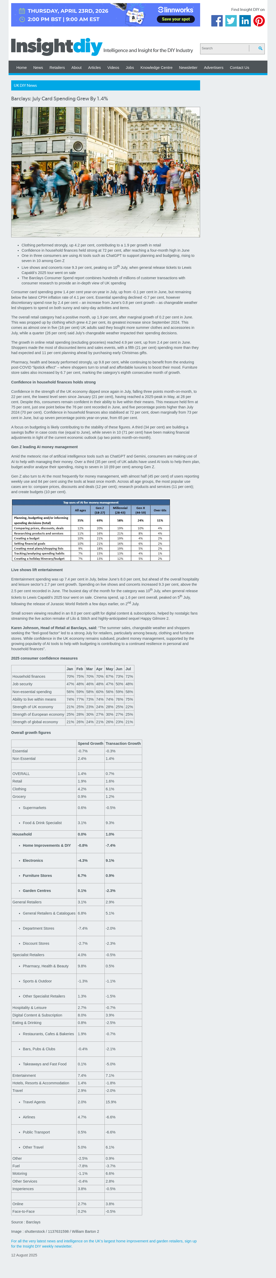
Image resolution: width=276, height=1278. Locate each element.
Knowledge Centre (156, 67)
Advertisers (214, 67)
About (76, 67)
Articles (94, 67)
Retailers (57, 67)
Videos (113, 67)
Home (21, 67)
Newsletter (188, 67)
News (38, 67)
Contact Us (239, 67)
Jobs (130, 67)
